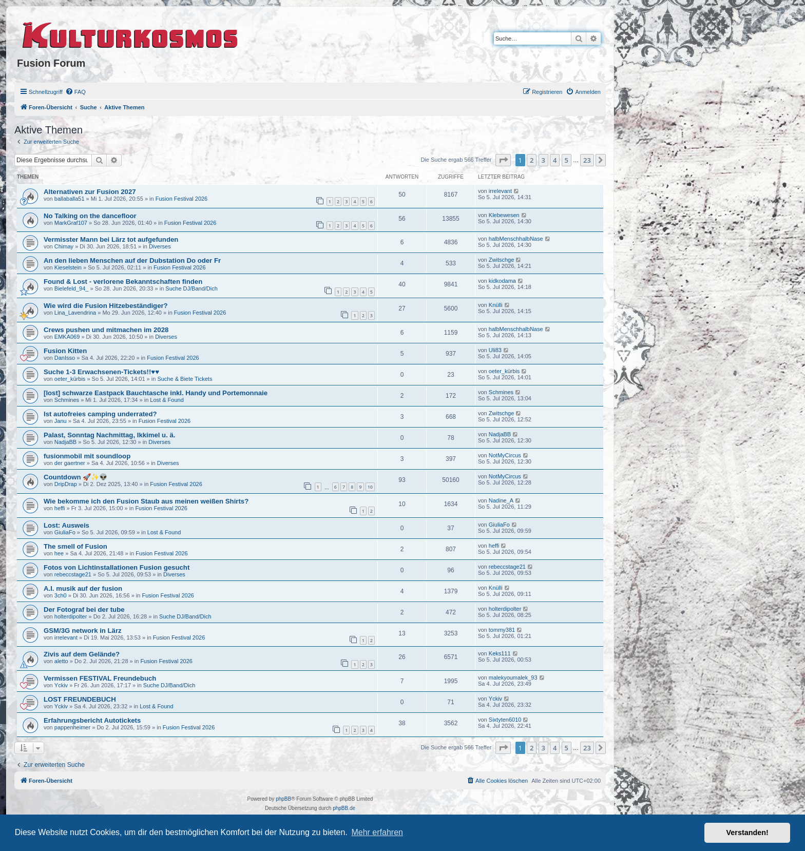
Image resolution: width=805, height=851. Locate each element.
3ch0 (60, 595)
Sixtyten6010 (505, 720)
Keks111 (500, 653)
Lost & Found (166, 400)
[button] (503, 160)
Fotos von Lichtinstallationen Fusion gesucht (116, 567)
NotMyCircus (505, 455)
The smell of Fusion (75, 546)
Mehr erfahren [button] (377, 832)
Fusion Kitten (65, 351)
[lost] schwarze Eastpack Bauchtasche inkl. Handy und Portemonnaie (155, 393)
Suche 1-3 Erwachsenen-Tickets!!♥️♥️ (101, 372)
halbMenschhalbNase (516, 239)
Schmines (66, 400)
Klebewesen (504, 215)
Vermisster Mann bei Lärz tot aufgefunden (111, 239)
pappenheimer (72, 727)
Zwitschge (501, 260)
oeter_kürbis (70, 379)
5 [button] (566, 160)
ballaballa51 (69, 199)
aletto (61, 661)
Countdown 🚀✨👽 (75, 477)
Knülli (496, 305)
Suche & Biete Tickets (184, 379)
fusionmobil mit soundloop (87, 456)
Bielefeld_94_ (71, 288)
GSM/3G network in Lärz (83, 630)
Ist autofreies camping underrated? (100, 414)
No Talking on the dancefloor (90, 216)
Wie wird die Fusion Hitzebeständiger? (106, 306)
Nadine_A (501, 500)
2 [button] (531, 160)
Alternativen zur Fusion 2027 (90, 192)
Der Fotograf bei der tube (84, 609)
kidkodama (502, 281)
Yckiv (61, 685)
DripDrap (65, 484)
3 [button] (543, 160)
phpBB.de (344, 808)
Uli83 (495, 350)
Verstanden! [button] (747, 832)
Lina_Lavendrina (75, 313)
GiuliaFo (64, 532)
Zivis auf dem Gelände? (82, 654)
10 (370, 486)
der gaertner (69, 463)
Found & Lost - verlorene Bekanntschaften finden (123, 281)
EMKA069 (67, 337)
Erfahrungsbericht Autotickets (92, 720)
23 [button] (587, 160)
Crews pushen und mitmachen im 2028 (106, 330)
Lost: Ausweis (66, 525)
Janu (60, 421)
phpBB (283, 799)
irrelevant (500, 191)
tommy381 (502, 630)
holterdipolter (70, 616)
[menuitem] (75, 92)
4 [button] (555, 160)
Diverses (160, 246)
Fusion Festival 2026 (182, 199)
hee (59, 553)
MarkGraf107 (70, 223)
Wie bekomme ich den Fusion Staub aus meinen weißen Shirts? (146, 501)
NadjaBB (65, 442)
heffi (59, 508)
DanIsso (64, 358)
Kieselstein (68, 267)
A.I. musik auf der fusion (83, 588)
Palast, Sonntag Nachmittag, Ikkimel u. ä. (110, 435)
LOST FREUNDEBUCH (80, 699)
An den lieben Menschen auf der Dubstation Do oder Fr (132, 260)
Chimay (63, 246)
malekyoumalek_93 (513, 677)
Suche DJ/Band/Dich (191, 288)
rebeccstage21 (72, 574)
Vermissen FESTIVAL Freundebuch (100, 678)
